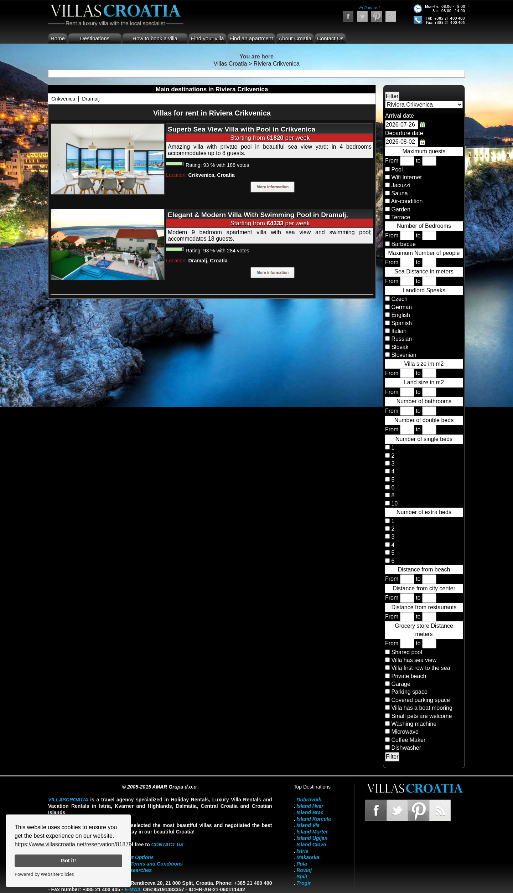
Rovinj (304, 870)
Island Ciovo (311, 844)
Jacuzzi (400, 185)
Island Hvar (309, 806)
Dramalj (91, 99)
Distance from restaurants (423, 607)
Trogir (303, 883)
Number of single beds (423, 439)
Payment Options (133, 857)
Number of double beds (424, 420)
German (401, 307)
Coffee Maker (408, 740)
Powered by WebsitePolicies (44, 874)
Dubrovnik (308, 799)
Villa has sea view (413, 660)
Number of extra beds (424, 512)
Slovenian (403, 355)
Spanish (401, 323)
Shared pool (406, 652)
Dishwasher (406, 748)
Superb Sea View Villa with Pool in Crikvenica (241, 129)
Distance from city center (424, 588)
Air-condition (407, 201)
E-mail (132, 889)
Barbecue (403, 244)
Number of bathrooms (424, 401)
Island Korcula (313, 819)
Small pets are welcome (421, 716)
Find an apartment (251, 38)
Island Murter (312, 832)
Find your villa (207, 38)
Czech (399, 299)
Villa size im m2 (424, 364)
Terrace (400, 217)
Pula (301, 864)
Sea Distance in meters (423, 271)
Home (58, 38)
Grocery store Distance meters (424, 630)
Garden (400, 209)
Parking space (409, 692)
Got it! (68, 860)
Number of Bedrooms (424, 226)
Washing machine (413, 724)
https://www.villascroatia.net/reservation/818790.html (81, 844)
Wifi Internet (406, 177)
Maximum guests (424, 151)
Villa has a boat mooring (421, 708)
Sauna (399, 193)
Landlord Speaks (424, 290)
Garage (400, 684)
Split (301, 876)
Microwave (404, 732)
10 (394, 504)
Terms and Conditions (156, 864)
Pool (397, 169)
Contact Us (330, 38)
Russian (401, 339)
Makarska (307, 857)
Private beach (408, 676)
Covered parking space (420, 700)
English (400, 315)
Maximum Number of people (424, 253)
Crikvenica (63, 99)
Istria (302, 851)
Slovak (399, 347)
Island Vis (308, 825)
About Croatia (295, 38)
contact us (167, 844)
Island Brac (309, 812)
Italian (398, 331)
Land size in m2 (424, 382)
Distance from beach (424, 569)
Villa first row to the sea (420, 668)
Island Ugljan (311, 838)
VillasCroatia (68, 799)
